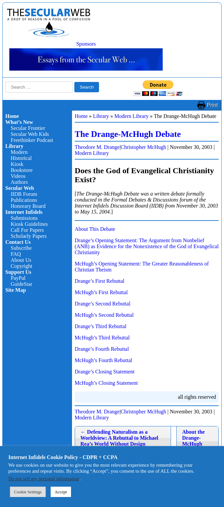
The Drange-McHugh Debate (128, 134)
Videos (18, 176)
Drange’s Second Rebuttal (102, 303)
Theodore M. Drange (97, 147)
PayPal (18, 278)
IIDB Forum (24, 194)
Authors (19, 182)
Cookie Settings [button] (28, 491)
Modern (19, 152)
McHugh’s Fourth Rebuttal (103, 360)
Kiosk (17, 164)
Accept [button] (61, 491)
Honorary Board (28, 206)
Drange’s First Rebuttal (99, 281)
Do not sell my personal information (43, 478)
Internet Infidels (24, 212)
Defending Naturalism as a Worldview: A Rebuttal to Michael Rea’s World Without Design (119, 438)
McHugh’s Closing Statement (106, 383)
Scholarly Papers (29, 236)
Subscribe (21, 248)
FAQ (16, 254)
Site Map (15, 290)
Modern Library (131, 116)
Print (212, 105)
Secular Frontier (28, 128)
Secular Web (19, 188)
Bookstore (22, 170)
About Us (21, 260)
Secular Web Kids (30, 134)
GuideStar (21, 284)
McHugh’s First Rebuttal (101, 292)
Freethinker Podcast (32, 140)
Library (14, 146)
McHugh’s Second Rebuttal (104, 315)
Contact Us (18, 242)
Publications (24, 200)
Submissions (24, 218)
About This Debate (95, 229)
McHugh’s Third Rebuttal (102, 337)
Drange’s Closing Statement (105, 371)
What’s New (19, 122)
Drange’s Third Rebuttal (100, 326)
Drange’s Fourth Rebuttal (102, 349)
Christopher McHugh (143, 147)
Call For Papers (27, 230)
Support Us (18, 272)
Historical (21, 158)
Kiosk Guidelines (29, 224)
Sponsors (86, 44)
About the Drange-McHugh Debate (193, 441)
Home (12, 116)
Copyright (21, 266)
